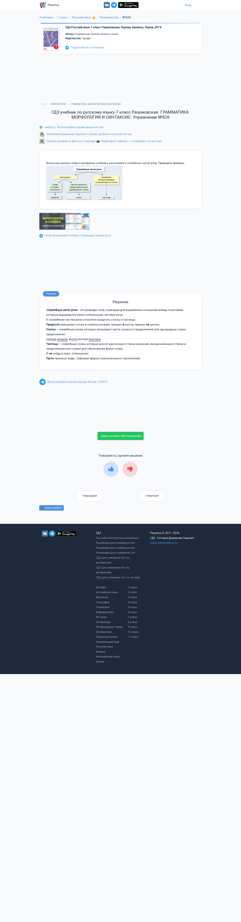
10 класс (133, 632)
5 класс (132, 607)
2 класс (132, 592)
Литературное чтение (109, 627)
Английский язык (107, 592)
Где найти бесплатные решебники (117, 538)
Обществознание (106, 636)
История (101, 617)
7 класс (132, 617)
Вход (188, 5)
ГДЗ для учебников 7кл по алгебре (118, 577)
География (102, 602)
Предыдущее (90, 495)
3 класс (132, 597)
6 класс (132, 612)
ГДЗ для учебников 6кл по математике (112, 570)
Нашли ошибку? (51, 507)
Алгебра (101, 587)
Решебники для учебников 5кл (115, 542)
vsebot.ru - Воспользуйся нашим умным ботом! (71, 127)
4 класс (132, 602)
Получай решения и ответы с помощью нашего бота (75, 235)
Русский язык (104, 646)
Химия (100, 661)
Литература (103, 622)
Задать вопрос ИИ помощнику (121, 436)
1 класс (132, 587)
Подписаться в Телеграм (84, 47)
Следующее (152, 495)
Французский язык (108, 656)
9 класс (132, 627)
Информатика (105, 612)
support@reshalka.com (164, 542)
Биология (102, 597)
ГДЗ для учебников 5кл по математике (112, 560)
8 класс (132, 622)
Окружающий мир (107, 641)
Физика (100, 651)
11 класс (133, 636)
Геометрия (102, 607)
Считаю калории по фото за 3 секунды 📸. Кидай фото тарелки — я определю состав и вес (100, 141)
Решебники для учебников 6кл (115, 547)
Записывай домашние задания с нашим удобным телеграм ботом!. (85, 134)
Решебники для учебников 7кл (115, 552)
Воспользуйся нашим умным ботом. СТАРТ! (73, 381)
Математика (104, 632)
